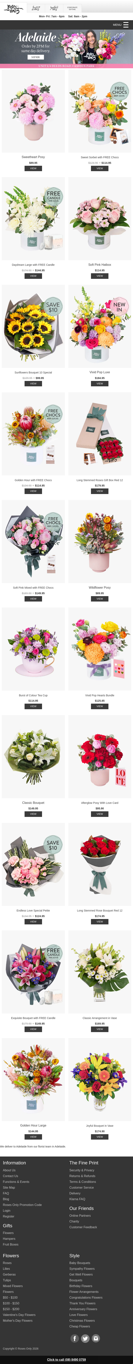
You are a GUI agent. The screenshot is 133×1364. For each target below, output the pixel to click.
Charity (74, 1221)
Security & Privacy (81, 1170)
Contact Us (10, 1176)
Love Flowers (78, 1315)
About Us (9, 1170)
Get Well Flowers (81, 1274)
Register (8, 1216)
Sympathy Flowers (82, 1268)
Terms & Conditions (82, 1181)
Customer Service (81, 1187)
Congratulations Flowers (86, 1297)
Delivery (75, 1193)
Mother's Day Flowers (17, 1320)
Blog (6, 1199)
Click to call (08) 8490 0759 (66, 1359)
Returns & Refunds (82, 1176)
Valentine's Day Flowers (19, 1315)
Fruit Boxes (10, 1244)
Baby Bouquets (79, 1263)
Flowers (8, 1233)
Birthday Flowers (80, 1286)
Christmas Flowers (82, 1320)
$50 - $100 (10, 1297)
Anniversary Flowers (83, 1309)
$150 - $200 (11, 1309)
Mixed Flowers (13, 1286)
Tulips (7, 1280)
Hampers (9, 1238)
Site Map (9, 1187)
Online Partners (80, 1215)
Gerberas (9, 1274)
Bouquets (76, 1280)
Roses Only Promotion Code (22, 1205)
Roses (7, 1263)
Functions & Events (16, 1181)
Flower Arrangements (84, 1291)
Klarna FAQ (77, 1199)
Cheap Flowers (79, 1326)
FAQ (6, 1193)
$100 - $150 (11, 1303)
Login (6, 1210)
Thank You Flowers (82, 1303)
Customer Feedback (83, 1227)
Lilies (6, 1268)
